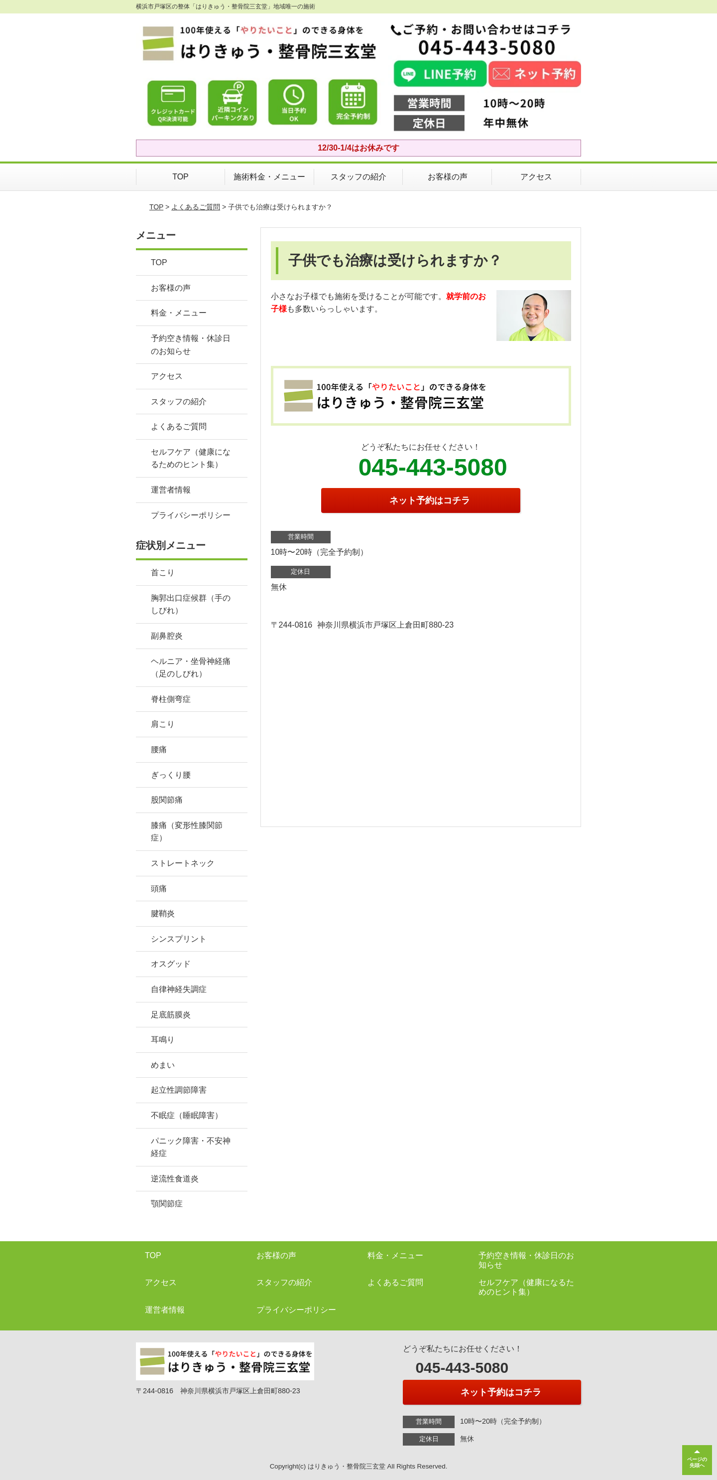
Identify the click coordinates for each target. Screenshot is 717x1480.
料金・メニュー (179, 313)
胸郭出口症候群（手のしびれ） (191, 604)
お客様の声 (448, 176)
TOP (180, 176)
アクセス (536, 176)
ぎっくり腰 (171, 775)
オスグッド (171, 964)
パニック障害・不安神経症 (191, 1147)
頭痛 (159, 888)
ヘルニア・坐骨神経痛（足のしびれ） (191, 667)
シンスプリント (179, 939)
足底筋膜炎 (171, 1014)
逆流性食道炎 (175, 1178)
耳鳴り (163, 1039)
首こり (163, 572)
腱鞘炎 (163, 913)
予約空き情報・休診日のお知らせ (191, 344)
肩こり (163, 724)
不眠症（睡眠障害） (187, 1115)
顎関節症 (167, 1203)
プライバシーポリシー (191, 515)
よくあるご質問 (195, 207)
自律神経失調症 (179, 989)
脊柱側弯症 (171, 699)
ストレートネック (183, 863)
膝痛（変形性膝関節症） (187, 831)
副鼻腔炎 (167, 636)
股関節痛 (167, 800)
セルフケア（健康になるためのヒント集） (191, 458)
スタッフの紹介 (358, 176)
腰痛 (159, 749)
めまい (163, 1065)
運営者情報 (171, 490)
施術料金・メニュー (269, 176)
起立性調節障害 (179, 1090)
